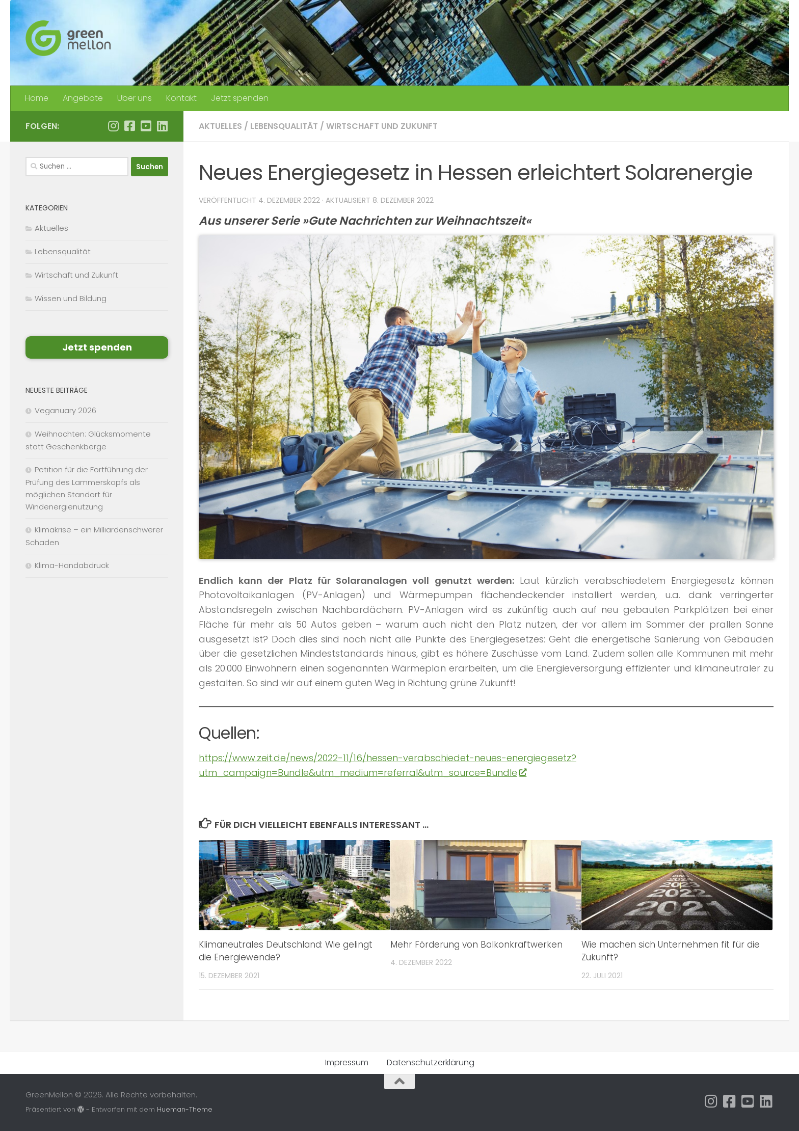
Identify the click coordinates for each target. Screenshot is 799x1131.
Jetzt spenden (240, 98)
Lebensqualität (284, 126)
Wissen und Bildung (70, 298)
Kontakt (181, 98)
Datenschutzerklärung (430, 1062)
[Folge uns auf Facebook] (129, 126)
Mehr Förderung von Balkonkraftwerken (476, 944)
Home (36, 98)
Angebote (83, 98)
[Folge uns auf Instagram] (113, 126)
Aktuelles (220, 126)
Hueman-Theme (184, 1109)
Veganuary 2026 (65, 410)
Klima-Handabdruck (72, 565)
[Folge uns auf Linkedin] (162, 126)
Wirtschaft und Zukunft (382, 126)
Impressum (346, 1062)
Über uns (134, 98)
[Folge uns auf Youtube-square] (146, 126)
